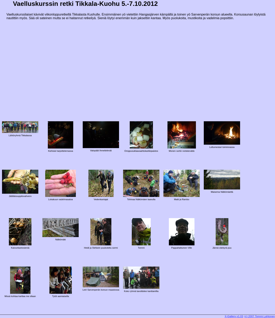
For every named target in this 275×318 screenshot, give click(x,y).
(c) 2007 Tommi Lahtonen (259, 316)
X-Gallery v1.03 (234, 316)
